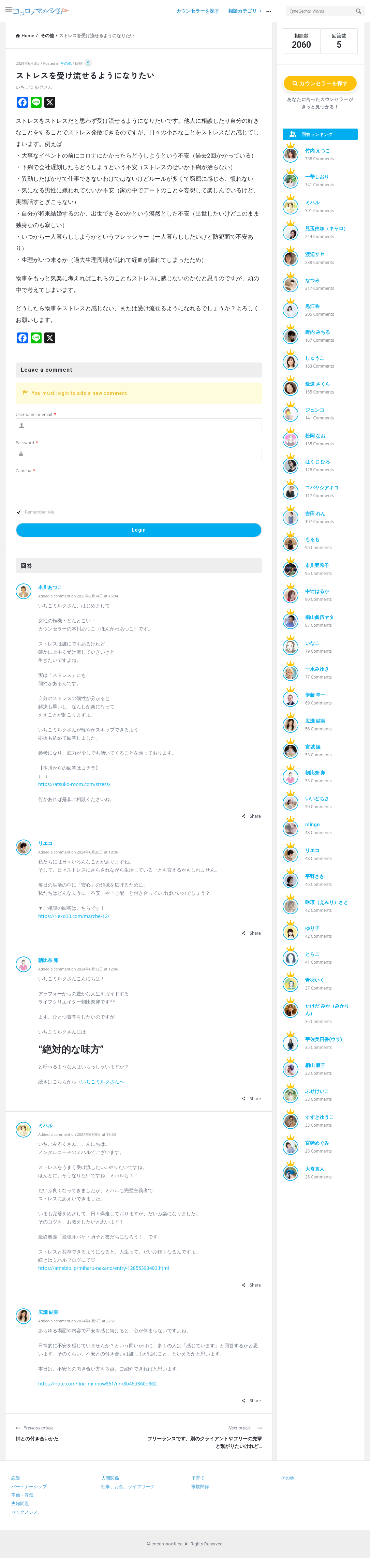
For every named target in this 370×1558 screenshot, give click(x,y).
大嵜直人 (314, 1169)
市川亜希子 (317, 565)
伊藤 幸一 (315, 695)
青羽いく (314, 980)
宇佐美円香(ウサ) (323, 1039)
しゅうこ (314, 358)
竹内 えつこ (317, 150)
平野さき (314, 876)
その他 (66, 63)
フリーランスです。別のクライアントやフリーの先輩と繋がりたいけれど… (204, 1442)
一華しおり (317, 176)
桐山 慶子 (315, 1065)
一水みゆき (317, 669)
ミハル (45, 1125)
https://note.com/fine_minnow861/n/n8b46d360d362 (97, 1383)
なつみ (312, 280)
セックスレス (24, 1512)
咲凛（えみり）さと (326, 902)
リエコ (45, 843)
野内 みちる (317, 332)
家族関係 (200, 1486)
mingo (312, 824)
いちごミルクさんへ (102, 1081)
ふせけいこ (317, 1091)
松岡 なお (315, 436)
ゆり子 (312, 928)
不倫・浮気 (22, 1495)
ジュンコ (314, 410)
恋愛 (15, 1478)
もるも (312, 539)
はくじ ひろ (317, 461)
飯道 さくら (317, 384)
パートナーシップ (29, 1486)
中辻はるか (317, 591)
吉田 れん (315, 513)
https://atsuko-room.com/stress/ (74, 784)
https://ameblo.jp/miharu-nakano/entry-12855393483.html (103, 1268)
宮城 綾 (313, 747)
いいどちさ (317, 798)
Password (27, 443)
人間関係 (110, 1478)
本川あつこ (50, 587)
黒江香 (312, 306)
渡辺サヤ (314, 254)
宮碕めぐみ (317, 1143)
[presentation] (67, 488)
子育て (198, 1478)
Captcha (25, 471)
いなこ (312, 643)
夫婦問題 (20, 1503)
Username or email (36, 414)
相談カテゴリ (244, 11)
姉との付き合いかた (37, 1438)
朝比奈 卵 (48, 960)
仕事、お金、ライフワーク (127, 1486)
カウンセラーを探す (197, 11)
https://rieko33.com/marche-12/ (73, 916)
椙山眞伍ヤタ (319, 617)
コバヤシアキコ (322, 487)
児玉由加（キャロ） (326, 228)
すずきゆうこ (319, 1117)
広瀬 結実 (48, 1312)
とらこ (312, 954)
